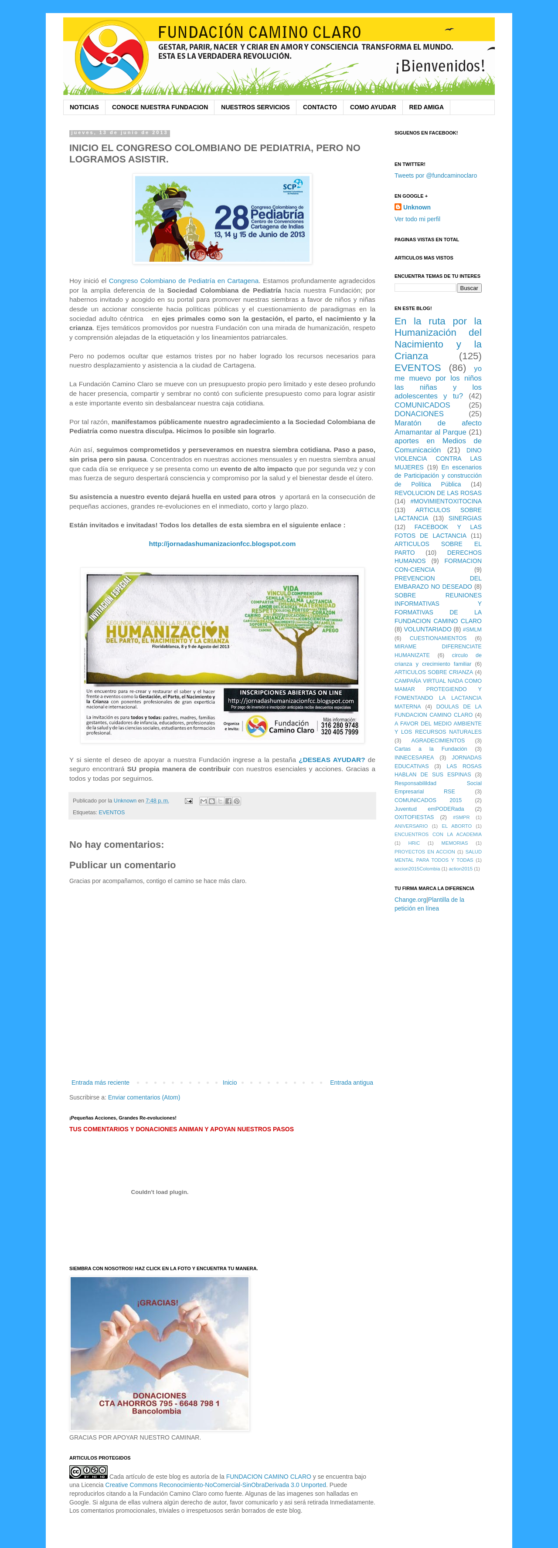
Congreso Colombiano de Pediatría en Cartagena (184, 280)
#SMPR (461, 817)
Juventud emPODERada (429, 809)
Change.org (410, 899)
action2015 (461, 868)
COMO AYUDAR (373, 107)
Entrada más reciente (100, 1082)
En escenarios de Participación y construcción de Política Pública (438, 476)
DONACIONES (419, 414)
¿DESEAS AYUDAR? (332, 759)
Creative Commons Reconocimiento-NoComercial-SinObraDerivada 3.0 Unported (216, 1484)
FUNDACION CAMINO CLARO (268, 1476)
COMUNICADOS (422, 405)
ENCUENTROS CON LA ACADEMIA (438, 834)
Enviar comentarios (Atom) (144, 1097)
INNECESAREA (414, 758)
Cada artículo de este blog (144, 1476)
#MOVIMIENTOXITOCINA (446, 501)
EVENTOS (112, 812)
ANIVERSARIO (411, 826)
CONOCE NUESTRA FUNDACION (160, 107)
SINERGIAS (465, 518)
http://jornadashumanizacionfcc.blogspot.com (222, 543)
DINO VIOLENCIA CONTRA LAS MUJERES (438, 459)
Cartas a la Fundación (431, 749)
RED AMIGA (426, 107)
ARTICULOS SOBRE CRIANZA (434, 672)
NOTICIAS (84, 107)
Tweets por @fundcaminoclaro (436, 175)
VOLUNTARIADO (427, 629)
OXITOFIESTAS (414, 817)
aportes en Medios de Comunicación (438, 445)
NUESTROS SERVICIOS (255, 107)
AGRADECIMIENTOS (438, 741)
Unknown (417, 207)
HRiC (414, 843)
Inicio (230, 1082)
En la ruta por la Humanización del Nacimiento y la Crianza (438, 339)
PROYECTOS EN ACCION (425, 851)
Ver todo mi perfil (417, 219)
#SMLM (472, 630)
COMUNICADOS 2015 (428, 800)
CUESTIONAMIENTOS (438, 638)
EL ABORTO (457, 826)
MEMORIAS (455, 843)
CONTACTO (320, 107)
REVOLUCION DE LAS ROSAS (438, 492)
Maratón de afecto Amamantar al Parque (438, 427)
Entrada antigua (351, 1082)
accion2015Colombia (417, 868)
